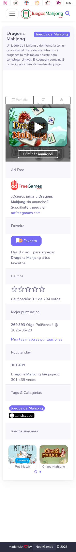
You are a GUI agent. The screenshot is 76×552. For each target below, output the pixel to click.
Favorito (26, 240)
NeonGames (44, 546)
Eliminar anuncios (38, 154)
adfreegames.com (26, 212)
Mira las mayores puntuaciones (36, 339)
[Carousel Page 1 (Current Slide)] (35, 471)
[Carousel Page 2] (40, 471)
